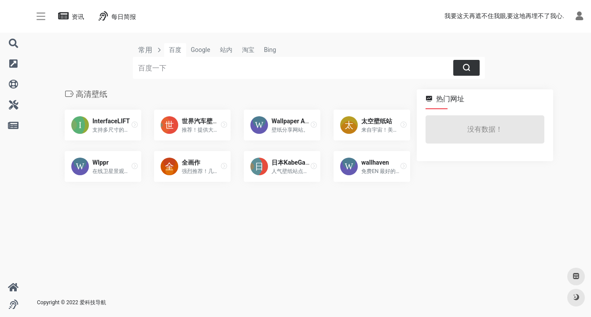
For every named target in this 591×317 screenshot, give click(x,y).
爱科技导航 (93, 302)
